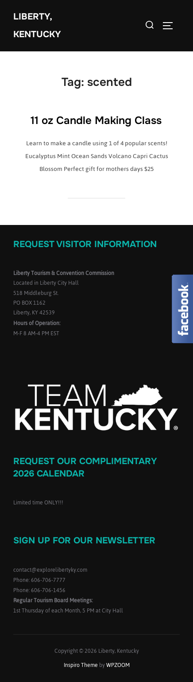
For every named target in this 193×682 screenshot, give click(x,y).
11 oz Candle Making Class (96, 120)
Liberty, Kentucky (37, 25)
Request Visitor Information (85, 244)
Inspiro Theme (81, 665)
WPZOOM (118, 665)
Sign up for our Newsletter (84, 540)
